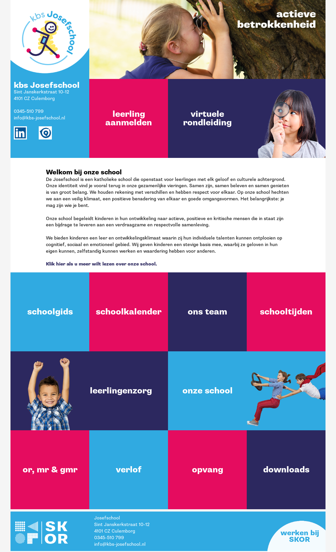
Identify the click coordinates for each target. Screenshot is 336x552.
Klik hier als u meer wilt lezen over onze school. (101, 264)
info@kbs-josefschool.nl (39, 118)
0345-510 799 (29, 111)
